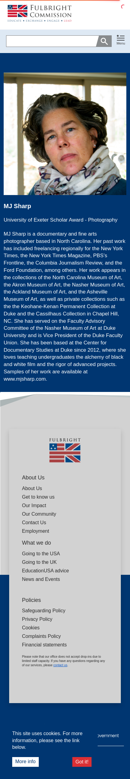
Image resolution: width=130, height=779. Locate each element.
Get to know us (38, 497)
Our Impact (34, 505)
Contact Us (34, 522)
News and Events (41, 579)
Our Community (39, 514)
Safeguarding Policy (43, 610)
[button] (121, 41)
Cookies (31, 627)
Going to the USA (41, 553)
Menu (121, 43)
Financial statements (44, 644)
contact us (60, 665)
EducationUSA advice (45, 570)
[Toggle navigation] (121, 40)
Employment (35, 531)
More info (25, 761)
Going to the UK (39, 562)
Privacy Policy (37, 619)
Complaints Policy (41, 636)
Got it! (81, 761)
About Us (32, 488)
